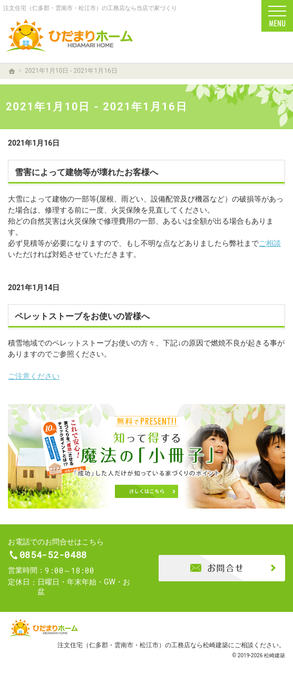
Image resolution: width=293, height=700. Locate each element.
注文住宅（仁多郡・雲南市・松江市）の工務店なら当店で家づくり (90, 8)
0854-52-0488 (74, 557)
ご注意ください (34, 376)
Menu (277, 16)
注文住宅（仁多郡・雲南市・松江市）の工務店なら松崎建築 (142, 650)
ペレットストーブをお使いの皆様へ (82, 316)
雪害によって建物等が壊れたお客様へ (86, 172)
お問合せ (222, 570)
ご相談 (270, 243)
